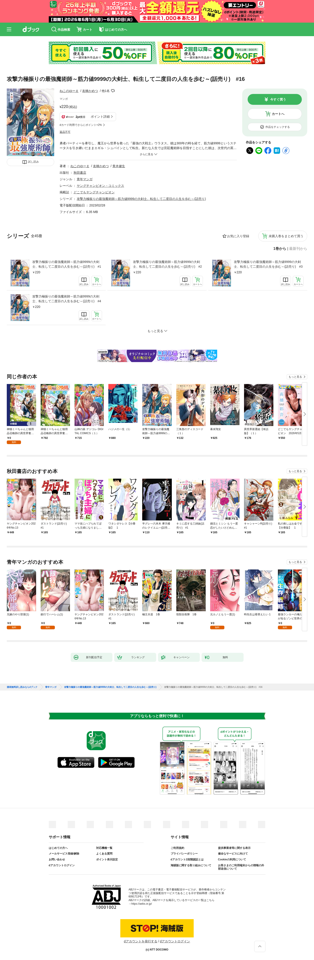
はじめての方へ (58, 848)
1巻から (279, 249)
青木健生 (118, 166)
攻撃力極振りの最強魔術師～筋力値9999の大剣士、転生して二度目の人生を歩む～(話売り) (141, 199)
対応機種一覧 (104, 848)
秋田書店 (80, 172)
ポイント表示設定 (107, 859)
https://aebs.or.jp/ (141, 903)
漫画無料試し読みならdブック (22, 687)
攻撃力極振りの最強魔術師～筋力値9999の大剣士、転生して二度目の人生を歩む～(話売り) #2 (167, 264)
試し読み (33, 161)
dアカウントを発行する (140, 941)
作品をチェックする (277, 127)
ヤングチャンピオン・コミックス (100, 185)
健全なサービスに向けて (233, 853)
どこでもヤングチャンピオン (94, 192)
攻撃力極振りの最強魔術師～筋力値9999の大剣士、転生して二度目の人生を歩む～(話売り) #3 (268, 264)
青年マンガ (85, 179)
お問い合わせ (57, 859)
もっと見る (295, 376)
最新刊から (298, 249)
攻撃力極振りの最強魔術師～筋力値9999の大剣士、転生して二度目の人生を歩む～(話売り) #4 (66, 299)
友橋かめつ (90, 91)
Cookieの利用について (232, 859)
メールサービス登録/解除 (64, 853)
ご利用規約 (177, 848)
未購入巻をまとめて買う (286, 236)
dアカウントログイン (62, 865)
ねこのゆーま (69, 91)
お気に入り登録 (238, 236)
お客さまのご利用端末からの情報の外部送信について (241, 867)
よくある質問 (104, 853)
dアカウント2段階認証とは (187, 859)
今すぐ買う (278, 99)
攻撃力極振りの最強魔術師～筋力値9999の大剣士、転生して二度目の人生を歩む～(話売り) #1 (66, 264)
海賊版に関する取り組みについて (191, 865)
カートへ (278, 114)
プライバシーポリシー (184, 853)
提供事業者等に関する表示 (234, 848)
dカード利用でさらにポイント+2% (81, 124)
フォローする (113, 91)
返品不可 (65, 131)
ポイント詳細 (100, 116)
